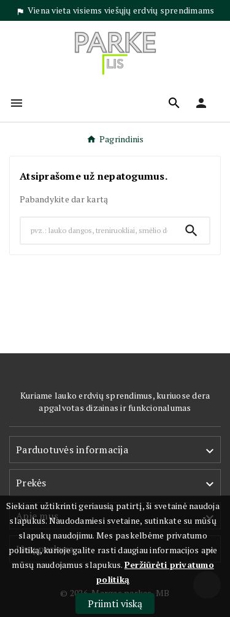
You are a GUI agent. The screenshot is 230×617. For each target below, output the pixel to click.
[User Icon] (201, 103)
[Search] (97, 230)
